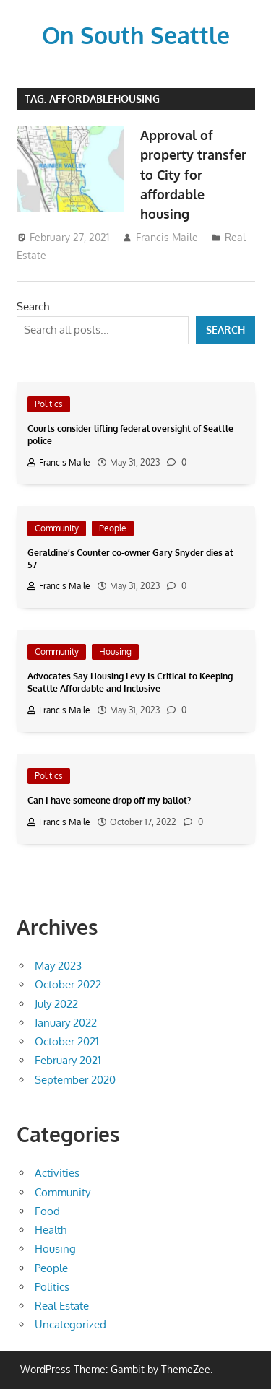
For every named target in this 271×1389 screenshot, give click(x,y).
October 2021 (67, 1041)
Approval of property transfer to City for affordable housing (193, 174)
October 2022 (68, 984)
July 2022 (56, 1004)
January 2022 (66, 1022)
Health (50, 1230)
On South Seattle (136, 35)
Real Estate (62, 1305)
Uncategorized (70, 1324)
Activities (57, 1173)
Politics (49, 404)
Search (33, 306)
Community (57, 528)
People (112, 528)
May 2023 (58, 965)
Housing (115, 651)
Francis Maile (167, 237)
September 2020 (75, 1080)
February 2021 (68, 1060)
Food (47, 1211)
